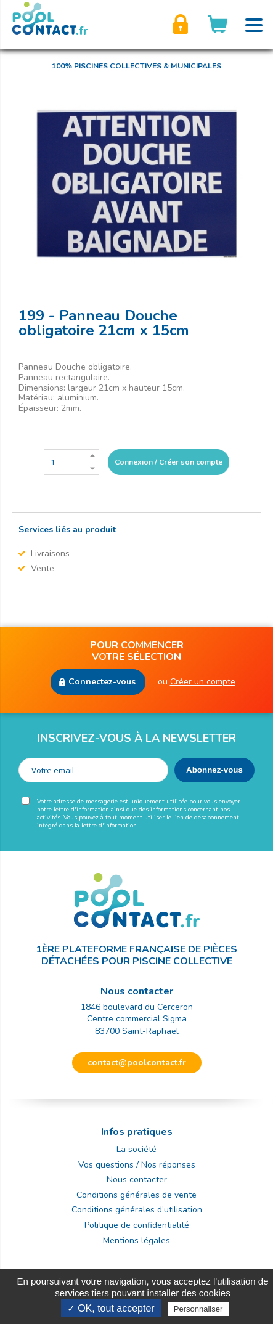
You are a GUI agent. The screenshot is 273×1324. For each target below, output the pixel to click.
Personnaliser (198, 1309)
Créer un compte (202, 682)
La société (136, 1149)
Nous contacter (137, 1179)
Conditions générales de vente (136, 1195)
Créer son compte (180, 24)
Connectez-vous (102, 682)
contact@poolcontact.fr (137, 1062)
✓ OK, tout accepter (111, 1308)
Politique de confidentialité (136, 1225)
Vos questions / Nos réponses (136, 1165)
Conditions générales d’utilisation (136, 1210)
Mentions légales (136, 1240)
